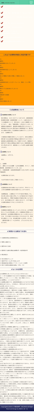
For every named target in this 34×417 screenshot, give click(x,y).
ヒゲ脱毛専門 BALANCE (19, 407)
